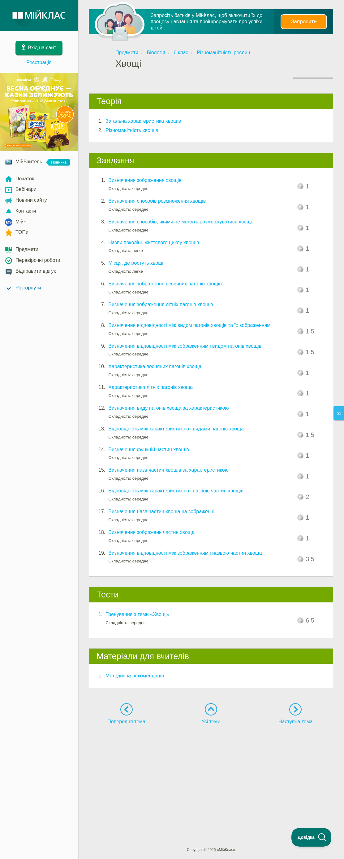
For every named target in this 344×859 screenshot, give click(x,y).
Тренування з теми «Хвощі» (137, 614)
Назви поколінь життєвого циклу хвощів (153, 242)
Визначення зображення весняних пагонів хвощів (164, 283)
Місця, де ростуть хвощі (135, 263)
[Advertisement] (211, 774)
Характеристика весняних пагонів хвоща (154, 366)
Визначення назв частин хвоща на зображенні (161, 511)
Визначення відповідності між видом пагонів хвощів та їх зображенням (189, 325)
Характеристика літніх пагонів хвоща (150, 387)
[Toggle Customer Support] (311, 837)
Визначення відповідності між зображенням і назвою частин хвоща (185, 553)
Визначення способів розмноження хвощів (157, 201)
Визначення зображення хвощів (144, 180)
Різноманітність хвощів (131, 130)
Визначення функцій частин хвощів (148, 449)
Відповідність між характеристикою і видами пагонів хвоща (176, 428)
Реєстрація (39, 62)
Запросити (303, 21)
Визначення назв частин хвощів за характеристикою (168, 470)
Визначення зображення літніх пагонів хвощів (160, 304)
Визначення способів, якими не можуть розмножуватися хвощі (180, 221)
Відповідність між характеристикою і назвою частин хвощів (175, 490)
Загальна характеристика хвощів (143, 121)
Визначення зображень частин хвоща (151, 532)
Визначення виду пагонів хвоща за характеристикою (168, 408)
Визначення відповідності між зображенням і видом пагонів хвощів (184, 346)
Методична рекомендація (134, 675)
